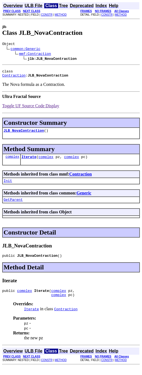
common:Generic (25, 49)
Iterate (29, 160)
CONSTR (46, 14)
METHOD (61, 14)
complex (12, 160)
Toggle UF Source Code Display (30, 108)
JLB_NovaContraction (24, 133)
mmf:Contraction (35, 54)
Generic (83, 198)
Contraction (14, 77)
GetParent (13, 205)
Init (8, 185)
